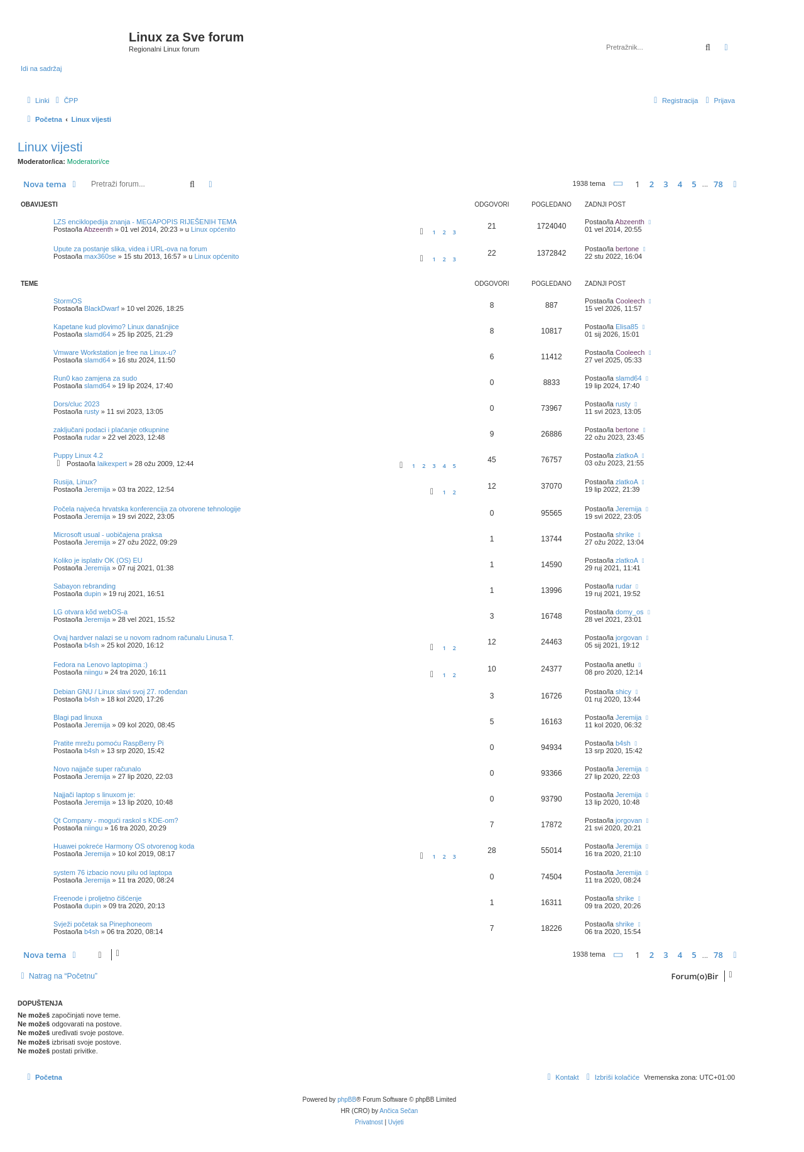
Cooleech (630, 301)
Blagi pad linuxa (77, 717)
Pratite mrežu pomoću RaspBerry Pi (108, 743)
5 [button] (694, 184)
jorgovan (629, 637)
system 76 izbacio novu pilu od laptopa (112, 872)
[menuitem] (66, 100)
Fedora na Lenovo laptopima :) (100, 664)
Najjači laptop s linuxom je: (94, 794)
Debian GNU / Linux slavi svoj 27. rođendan (120, 691)
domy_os (630, 612)
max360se (100, 256)
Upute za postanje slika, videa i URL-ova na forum (130, 249)
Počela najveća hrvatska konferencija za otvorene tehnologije (147, 509)
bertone (627, 249)
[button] (619, 184)
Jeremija (97, 489)
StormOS (67, 301)
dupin (92, 593)
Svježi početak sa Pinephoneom (102, 924)
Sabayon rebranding (84, 586)
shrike (625, 534)
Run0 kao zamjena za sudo (95, 378)
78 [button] (718, 184)
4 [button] (680, 184)
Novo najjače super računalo (97, 769)
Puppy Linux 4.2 (78, 455)
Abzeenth (98, 229)
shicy (623, 691)
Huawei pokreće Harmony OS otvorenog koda (123, 846)
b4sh (91, 645)
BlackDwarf (101, 308)
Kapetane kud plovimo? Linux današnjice (116, 326)
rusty (91, 411)
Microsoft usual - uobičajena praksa (107, 534)
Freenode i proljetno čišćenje (97, 898)
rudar (92, 437)
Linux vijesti (50, 147)
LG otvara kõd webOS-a (90, 612)
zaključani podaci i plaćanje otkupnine (111, 429)
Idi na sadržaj (41, 68)
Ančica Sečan (398, 1110)
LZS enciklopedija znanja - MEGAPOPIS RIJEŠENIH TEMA (145, 222)
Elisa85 (627, 326)
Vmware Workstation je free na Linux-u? (114, 352)
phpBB (346, 1099)
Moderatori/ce (88, 161)
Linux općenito (213, 229)
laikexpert (112, 463)
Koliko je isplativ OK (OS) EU (98, 560)
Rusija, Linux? (75, 482)
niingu (93, 672)
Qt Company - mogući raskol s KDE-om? (115, 820)
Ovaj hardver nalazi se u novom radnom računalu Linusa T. (143, 637)
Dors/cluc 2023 (76, 404)
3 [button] (665, 184)
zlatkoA (627, 455)
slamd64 (97, 334)
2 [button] (651, 184)
